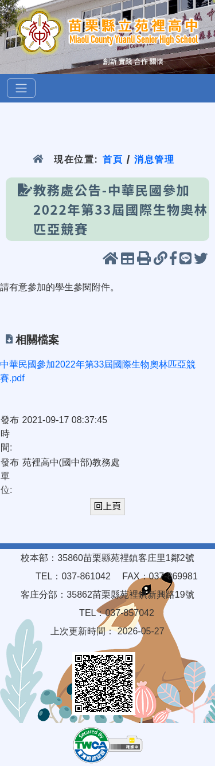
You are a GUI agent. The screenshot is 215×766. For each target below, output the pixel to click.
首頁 (112, 159)
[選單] (21, 88)
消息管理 (154, 159)
